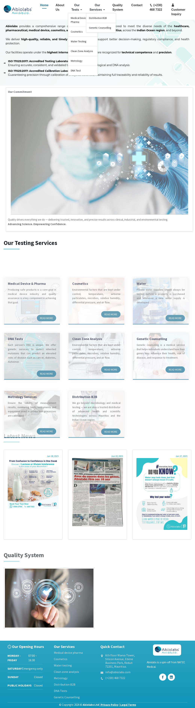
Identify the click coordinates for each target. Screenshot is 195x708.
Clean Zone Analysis (82, 51)
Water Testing (78, 41)
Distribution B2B (98, 18)
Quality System (117, 7)
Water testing (63, 665)
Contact (137, 5)
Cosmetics (77, 31)
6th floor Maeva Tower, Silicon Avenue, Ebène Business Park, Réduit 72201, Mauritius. (120, 660)
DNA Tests (60, 691)
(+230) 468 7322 (156, 7)
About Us (60, 7)
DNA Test (76, 70)
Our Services (97, 7)
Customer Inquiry (178, 10)
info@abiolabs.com (117, 672)
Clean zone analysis (66, 672)
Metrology (76, 60)
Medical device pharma (68, 652)
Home (44, 5)
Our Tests (76, 7)
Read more (46, 341)
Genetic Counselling (100, 27)
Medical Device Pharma (79, 20)
